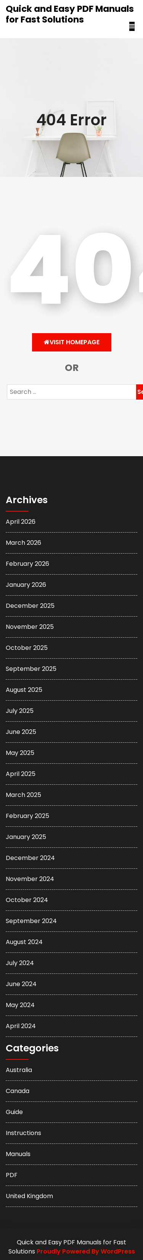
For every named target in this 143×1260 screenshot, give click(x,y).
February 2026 (27, 563)
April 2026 (20, 521)
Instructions (23, 1133)
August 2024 (24, 942)
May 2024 (20, 1005)
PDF (12, 1175)
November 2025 (30, 626)
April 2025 (20, 773)
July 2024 (20, 963)
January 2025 (26, 836)
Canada (17, 1091)
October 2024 (27, 900)
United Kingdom (29, 1196)
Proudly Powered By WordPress (86, 1251)
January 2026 (26, 584)
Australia (19, 1070)
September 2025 (31, 668)
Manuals (18, 1154)
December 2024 (30, 857)
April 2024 (21, 1026)
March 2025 (23, 794)
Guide (14, 1112)
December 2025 (30, 605)
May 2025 (20, 752)
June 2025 (21, 731)
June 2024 (21, 984)
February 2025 (27, 815)
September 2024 (31, 921)
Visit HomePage (72, 342)
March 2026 (23, 542)
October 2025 (27, 647)
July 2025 (20, 710)
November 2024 (30, 879)
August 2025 (24, 689)
